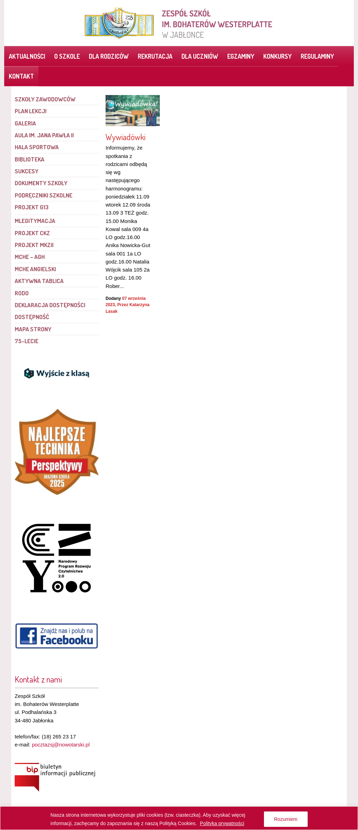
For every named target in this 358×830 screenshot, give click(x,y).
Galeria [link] (25, 123)
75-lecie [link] (26, 341)
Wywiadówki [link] (125, 136)
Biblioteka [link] (29, 159)
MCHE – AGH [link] (30, 256)
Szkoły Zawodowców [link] (45, 99)
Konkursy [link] (277, 56)
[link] (179, 22)
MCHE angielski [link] (35, 269)
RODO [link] (22, 293)
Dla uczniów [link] (199, 56)
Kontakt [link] (21, 76)
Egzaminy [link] (240, 56)
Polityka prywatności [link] (222, 823)
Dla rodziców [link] (109, 56)
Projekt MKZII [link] (34, 244)
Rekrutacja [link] (155, 56)
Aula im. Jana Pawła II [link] (44, 135)
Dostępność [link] (32, 316)
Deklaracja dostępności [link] (50, 305)
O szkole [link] (67, 56)
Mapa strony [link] (33, 329)
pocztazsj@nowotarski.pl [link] (61, 745)
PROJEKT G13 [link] (32, 207)
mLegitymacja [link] (35, 220)
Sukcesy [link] (26, 171)
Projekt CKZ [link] (32, 233)
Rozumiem (286, 819)
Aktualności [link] (27, 56)
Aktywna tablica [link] (39, 280)
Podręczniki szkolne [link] (43, 195)
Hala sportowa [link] (37, 147)
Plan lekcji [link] (30, 111)
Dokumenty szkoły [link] (41, 183)
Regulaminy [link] (317, 56)
